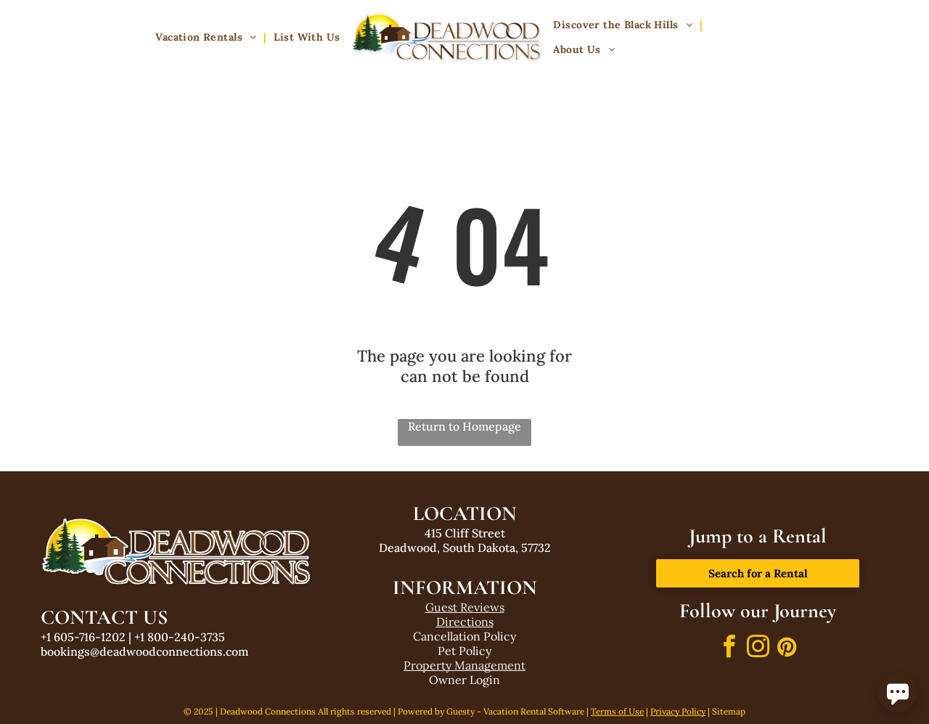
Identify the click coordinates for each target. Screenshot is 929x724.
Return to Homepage (464, 426)
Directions (465, 621)
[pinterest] (787, 649)
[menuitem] (207, 38)
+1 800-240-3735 (179, 637)
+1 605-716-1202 (83, 637)
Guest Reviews (464, 607)
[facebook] (729, 649)
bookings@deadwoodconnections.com (144, 651)
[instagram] (758, 649)
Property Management (464, 665)
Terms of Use (617, 711)
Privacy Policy (677, 711)
